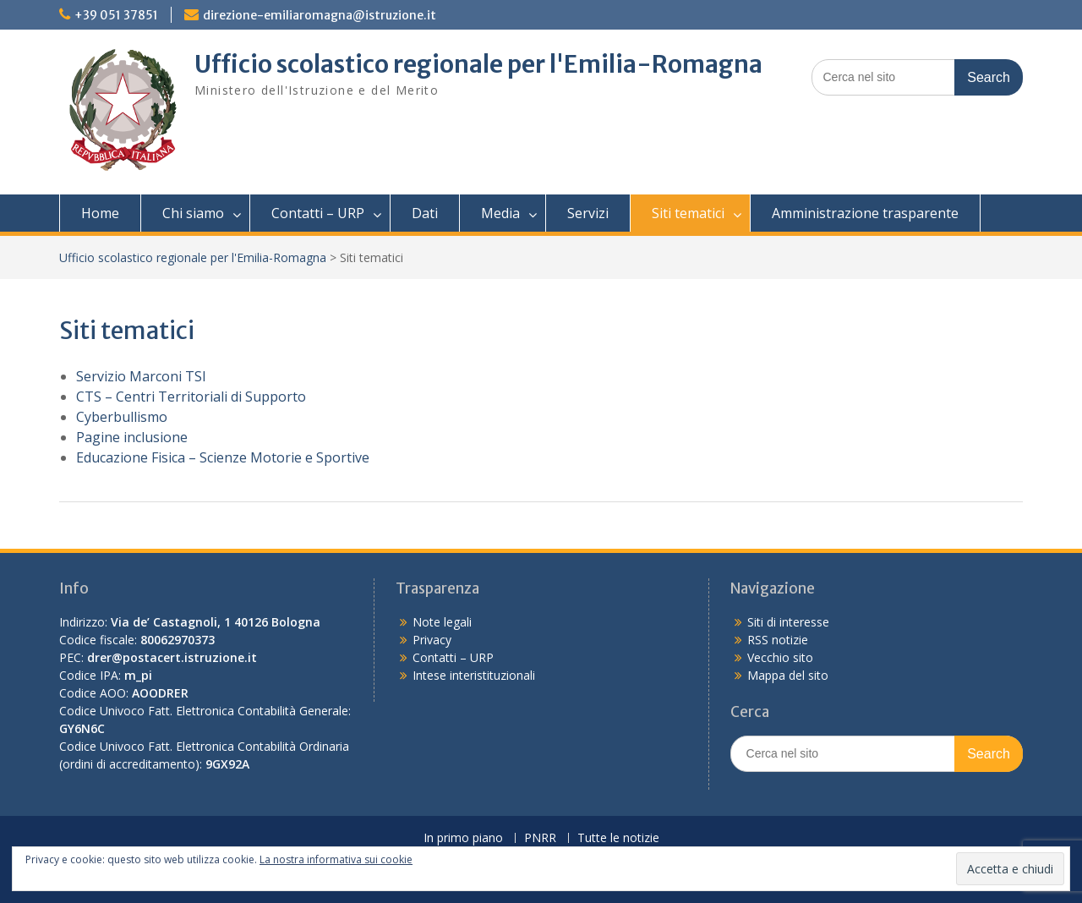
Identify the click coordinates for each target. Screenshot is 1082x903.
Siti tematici (688, 213)
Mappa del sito (787, 675)
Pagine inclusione (132, 437)
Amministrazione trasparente (865, 213)
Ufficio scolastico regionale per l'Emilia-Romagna (478, 64)
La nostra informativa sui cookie (336, 859)
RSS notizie (777, 640)
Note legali (442, 622)
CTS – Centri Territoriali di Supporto (191, 396)
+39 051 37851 (116, 15)
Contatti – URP (317, 213)
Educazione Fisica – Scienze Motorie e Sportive (222, 457)
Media (500, 213)
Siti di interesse (788, 622)
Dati (425, 213)
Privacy (432, 640)
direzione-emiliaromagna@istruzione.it (319, 15)
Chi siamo (193, 213)
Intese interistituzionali (474, 675)
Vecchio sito (780, 657)
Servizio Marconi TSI (141, 376)
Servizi (588, 213)
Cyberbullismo (121, 417)
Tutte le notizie (618, 838)
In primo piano (463, 838)
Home (100, 213)
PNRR (540, 838)
